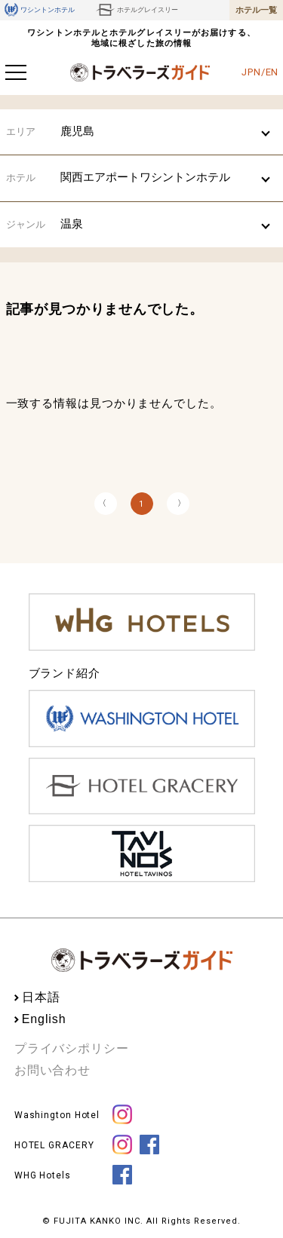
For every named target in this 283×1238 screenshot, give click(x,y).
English (44, 1019)
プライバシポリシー (71, 1048)
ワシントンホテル (40, 9)
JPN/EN (259, 72)
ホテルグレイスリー (137, 9)
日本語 (41, 997)
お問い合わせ (52, 1070)
